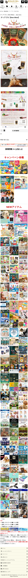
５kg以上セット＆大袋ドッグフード (10, 526)
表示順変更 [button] (15, 130)
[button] (1, 1)
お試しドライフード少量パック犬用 (10, 522)
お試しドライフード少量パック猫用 (10, 524)
